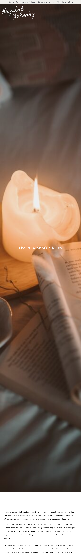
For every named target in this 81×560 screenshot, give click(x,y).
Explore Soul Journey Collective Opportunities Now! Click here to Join (40, 2)
